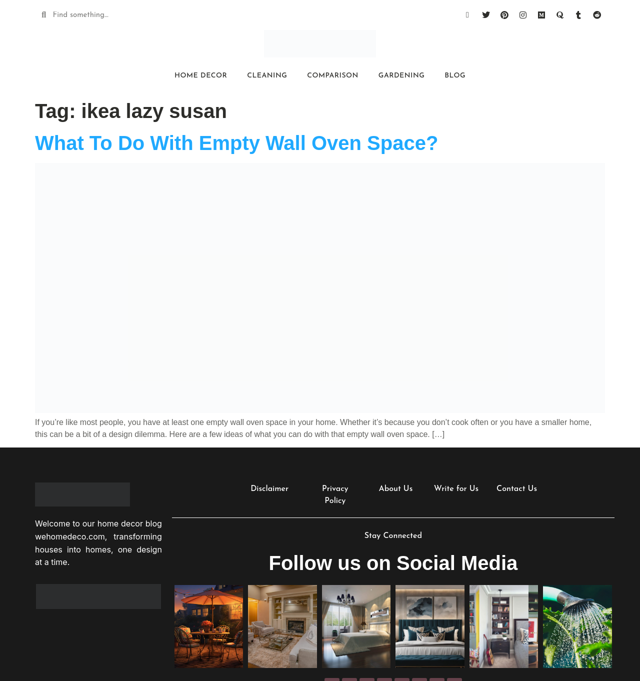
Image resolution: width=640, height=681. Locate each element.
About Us (395, 489)
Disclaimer (269, 489)
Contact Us (516, 489)
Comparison (332, 76)
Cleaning (267, 76)
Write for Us (456, 489)
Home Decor (200, 76)
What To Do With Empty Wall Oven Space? (236, 143)
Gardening (401, 76)
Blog (455, 76)
